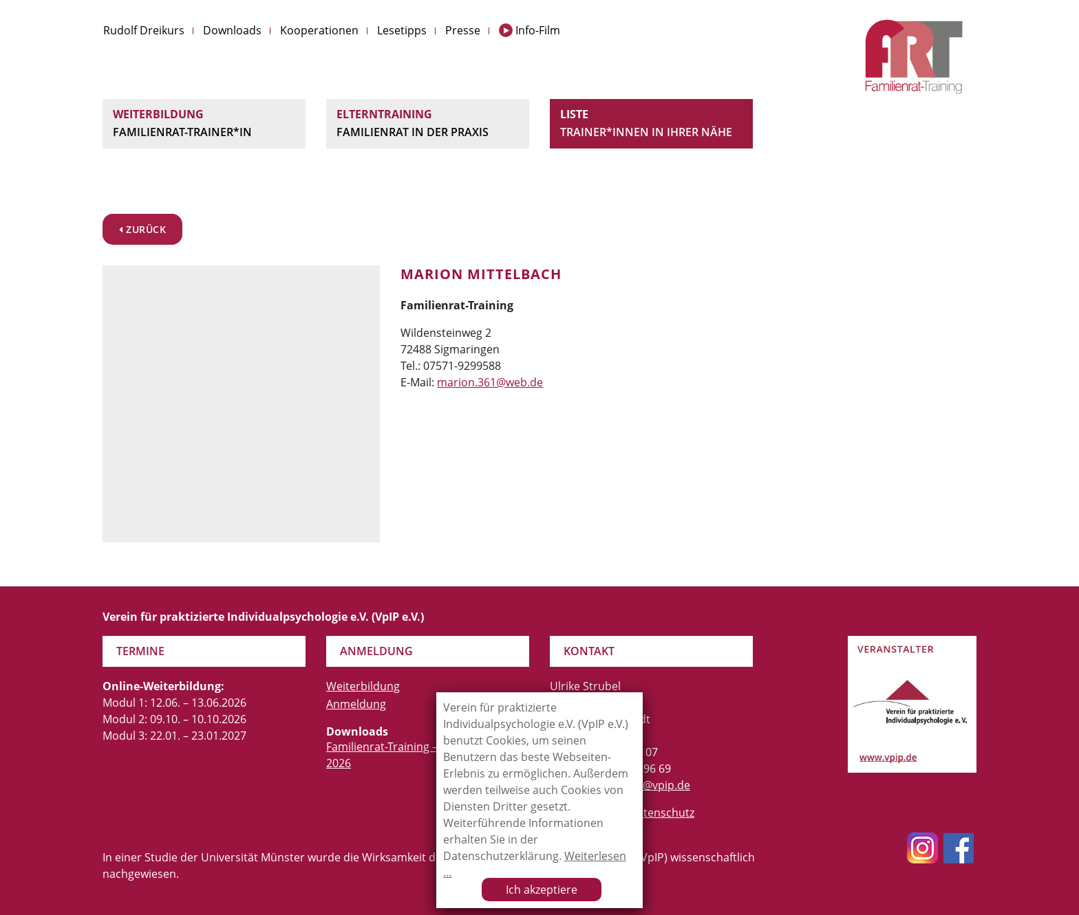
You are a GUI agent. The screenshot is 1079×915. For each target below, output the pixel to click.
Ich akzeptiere (541, 889)
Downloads (232, 30)
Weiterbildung (204, 124)
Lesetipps (402, 30)
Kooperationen (319, 30)
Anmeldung (356, 704)
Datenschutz (661, 812)
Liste (651, 124)
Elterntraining (427, 124)
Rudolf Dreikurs (143, 30)
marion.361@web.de (490, 382)
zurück (142, 229)
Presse (462, 30)
